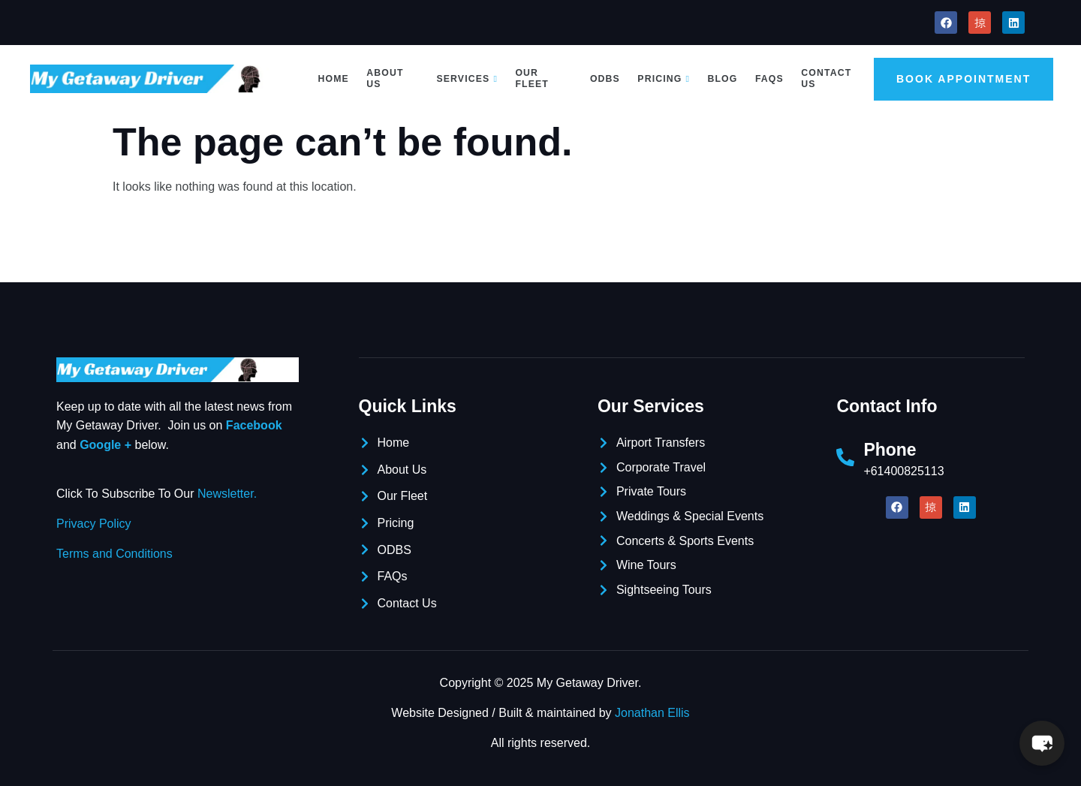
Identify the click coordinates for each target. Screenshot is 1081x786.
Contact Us (823, 78)
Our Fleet (531, 78)
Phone (889, 449)
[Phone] (845, 457)
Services (468, 79)
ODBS (604, 79)
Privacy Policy (93, 523)
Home (335, 79)
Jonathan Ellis (652, 712)
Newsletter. (227, 493)
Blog (720, 79)
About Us (386, 78)
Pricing (662, 79)
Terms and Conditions (114, 553)
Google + (105, 444)
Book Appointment (962, 79)
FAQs (767, 79)
